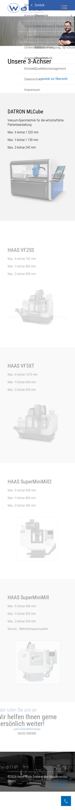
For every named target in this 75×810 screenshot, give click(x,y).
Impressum (60, 799)
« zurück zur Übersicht (53, 79)
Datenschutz (60, 804)
